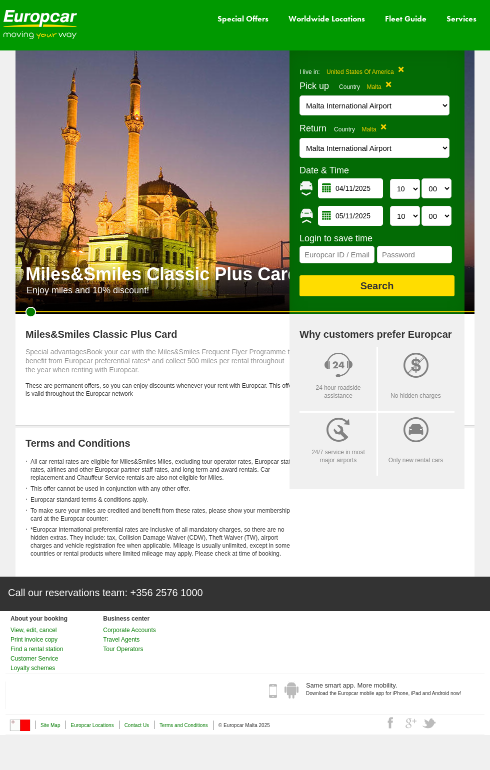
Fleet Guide (405, 18)
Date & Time (324, 170)
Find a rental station (36, 649)
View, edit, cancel (33, 630)
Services (461, 18)
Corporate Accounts (129, 630)
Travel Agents (121, 639)
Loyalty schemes (32, 668)
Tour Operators (123, 649)
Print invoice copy (34, 639)
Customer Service (34, 658)
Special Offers (243, 18)
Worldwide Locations (326, 18)
